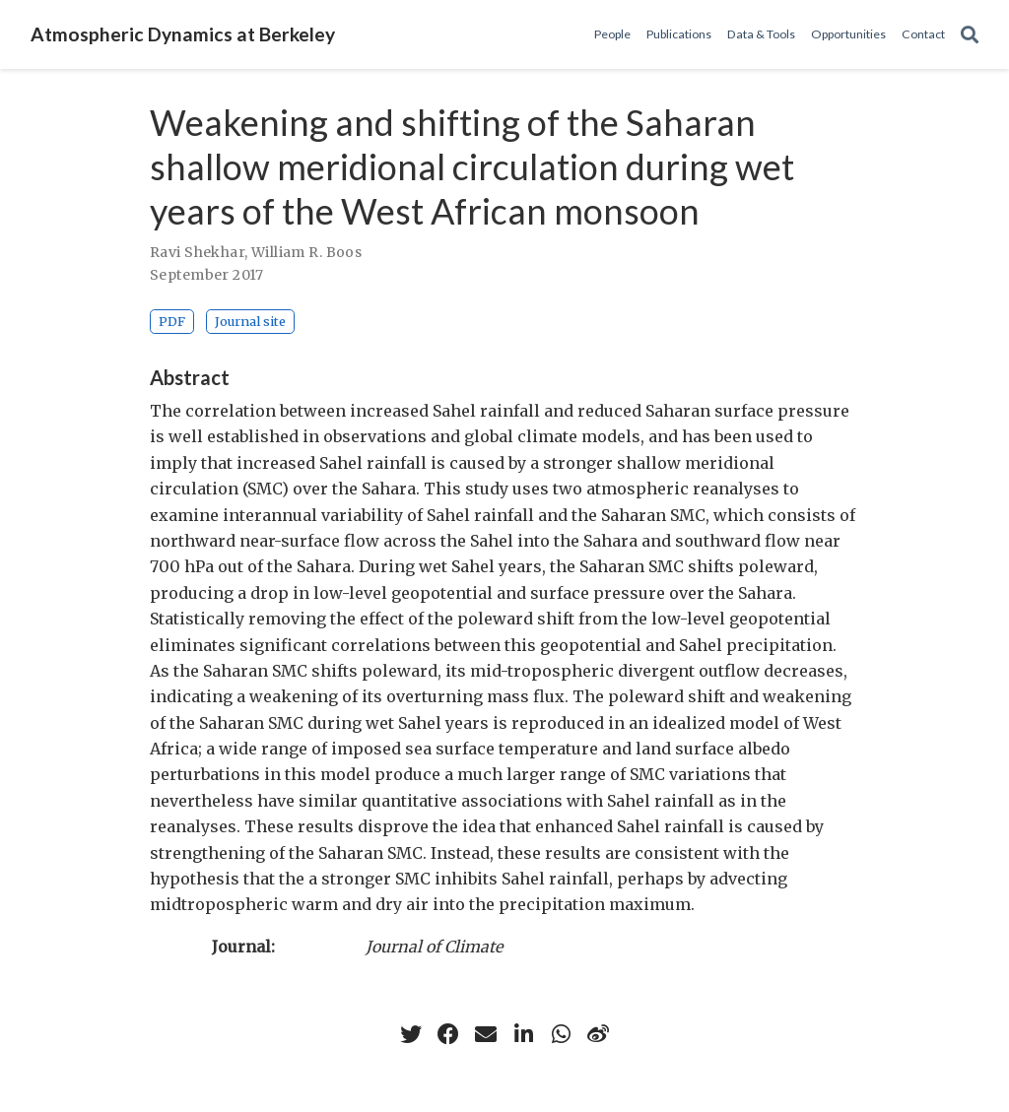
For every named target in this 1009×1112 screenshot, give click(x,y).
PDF (172, 321)
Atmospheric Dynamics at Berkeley (183, 34)
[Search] (969, 35)
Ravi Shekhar (197, 252)
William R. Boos (306, 252)
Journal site (250, 321)
